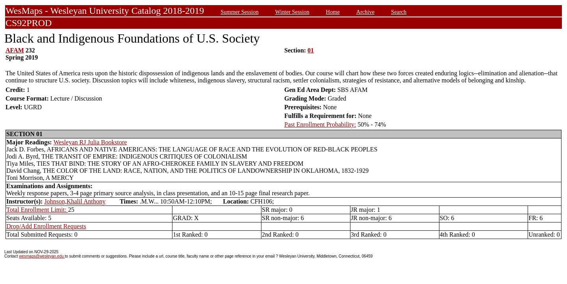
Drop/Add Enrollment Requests (46, 226)
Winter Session (292, 12)
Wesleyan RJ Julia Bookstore (90, 142)
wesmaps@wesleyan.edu (42, 256)
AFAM (15, 50)
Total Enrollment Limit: (37, 209)
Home (333, 12)
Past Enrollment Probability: (320, 124)
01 (311, 50)
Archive (365, 12)
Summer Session (239, 12)
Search (398, 12)
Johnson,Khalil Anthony (75, 201)
